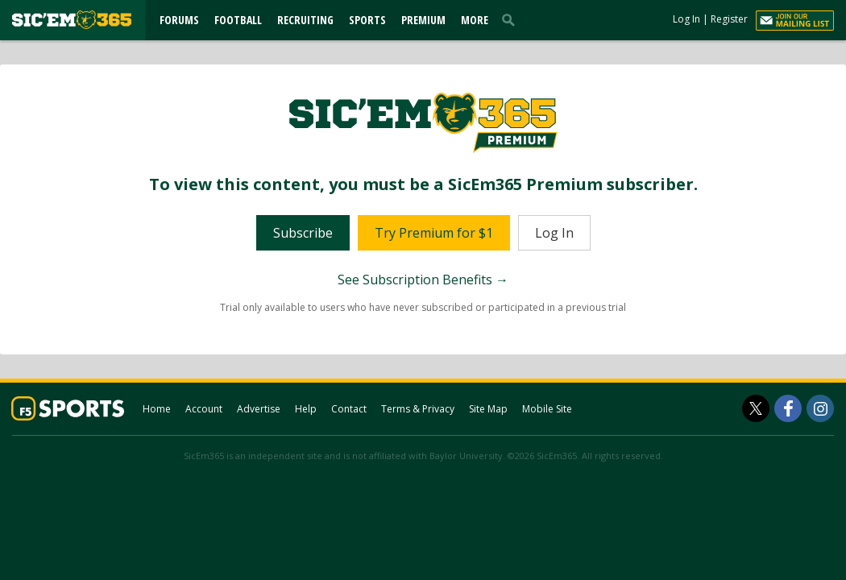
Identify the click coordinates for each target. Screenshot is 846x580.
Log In (686, 19)
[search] (511, 19)
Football (238, 19)
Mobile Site (547, 409)
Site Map (488, 409)
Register (729, 19)
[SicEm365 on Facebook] (788, 408)
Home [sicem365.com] (157, 409)
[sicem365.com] (71, 19)
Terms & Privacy (417, 409)
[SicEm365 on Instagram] (820, 408)
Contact (349, 409)
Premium (423, 19)
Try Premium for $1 (434, 233)
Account (203, 409)
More (474, 19)
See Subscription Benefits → (423, 279)
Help (306, 409)
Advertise (258, 409)
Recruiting (305, 19)
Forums (179, 19)
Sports (367, 19)
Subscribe (303, 233)
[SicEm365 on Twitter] (755, 408)
